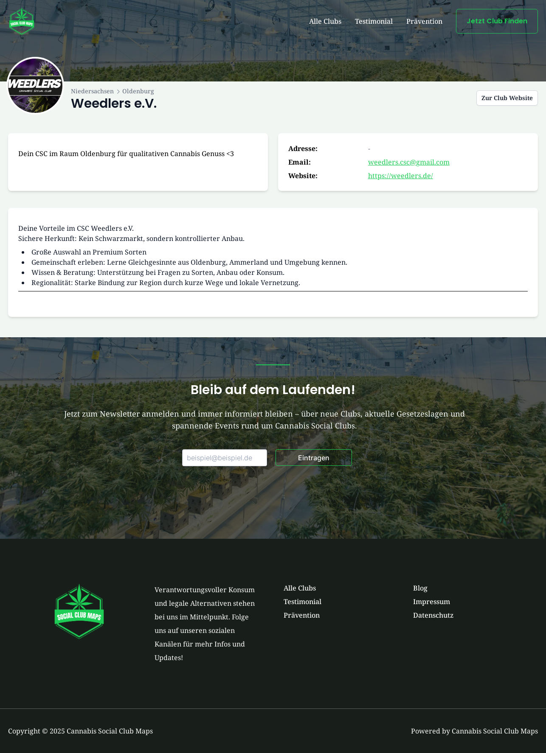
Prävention (424, 21)
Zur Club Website (507, 98)
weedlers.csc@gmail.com (409, 162)
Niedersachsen (92, 91)
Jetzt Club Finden (497, 21)
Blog (420, 588)
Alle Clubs (325, 21)
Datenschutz (433, 615)
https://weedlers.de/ (400, 175)
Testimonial (374, 21)
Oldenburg (138, 91)
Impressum (431, 601)
